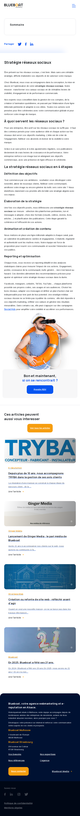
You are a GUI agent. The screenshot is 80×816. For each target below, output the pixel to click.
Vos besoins (14, 754)
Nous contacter (18, 771)
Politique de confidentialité (18, 803)
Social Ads (10, 309)
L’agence (44, 760)
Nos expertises (47, 754)
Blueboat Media (60, 771)
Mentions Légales (13, 807)
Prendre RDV (40, 389)
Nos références (16, 760)
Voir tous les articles (40, 428)
